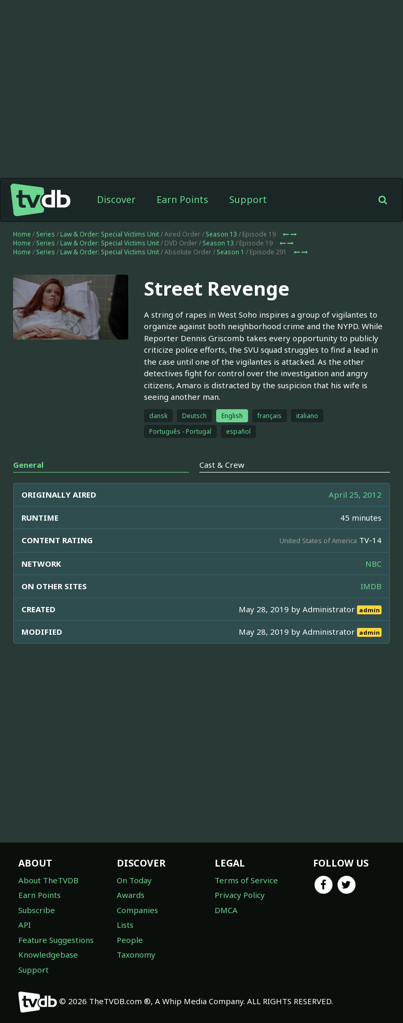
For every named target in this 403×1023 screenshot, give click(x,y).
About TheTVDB (48, 880)
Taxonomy (136, 954)
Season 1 (230, 252)
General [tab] (28, 464)
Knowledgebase (48, 954)
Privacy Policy (240, 895)
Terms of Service (246, 880)
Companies (137, 910)
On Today (134, 880)
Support (248, 199)
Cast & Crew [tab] (221, 464)
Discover (116, 199)
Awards (130, 895)
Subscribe (36, 910)
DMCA (226, 910)
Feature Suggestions (56, 940)
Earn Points (182, 199)
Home (22, 234)
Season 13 (221, 234)
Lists (125, 924)
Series (45, 234)
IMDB (371, 586)
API (24, 924)
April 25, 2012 (355, 494)
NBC (373, 563)
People (130, 940)
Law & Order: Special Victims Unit (109, 234)
